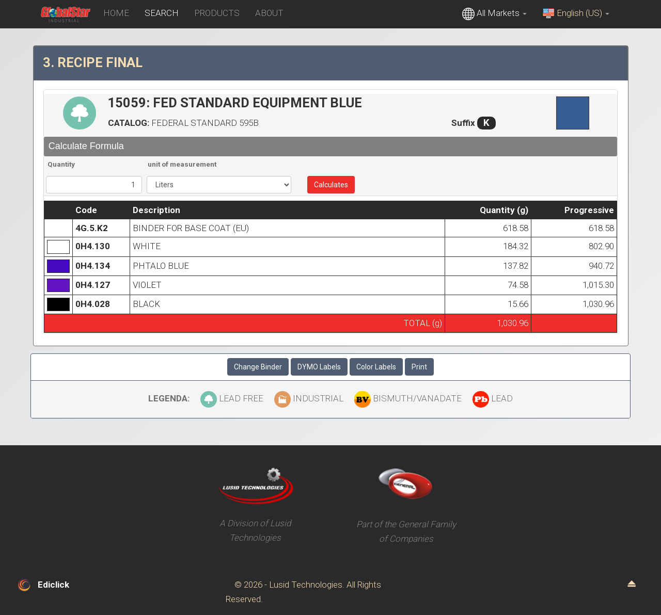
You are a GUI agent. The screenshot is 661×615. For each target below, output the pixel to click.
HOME (116, 13)
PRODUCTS (217, 13)
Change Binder (258, 367)
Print (419, 367)
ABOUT (269, 13)
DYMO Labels (319, 367)
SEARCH (162, 13)
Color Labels (376, 367)
